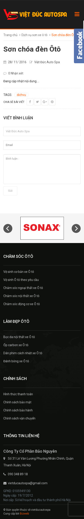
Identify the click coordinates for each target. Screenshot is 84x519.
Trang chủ (10, 35)
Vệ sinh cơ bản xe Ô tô (18, 272)
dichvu (21, 95)
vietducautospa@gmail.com (27, 483)
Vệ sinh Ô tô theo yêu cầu (21, 280)
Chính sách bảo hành (18, 410)
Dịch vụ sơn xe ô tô (34, 35)
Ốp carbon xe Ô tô (15, 345)
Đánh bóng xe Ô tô (16, 361)
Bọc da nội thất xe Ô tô (19, 337)
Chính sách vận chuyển (19, 418)
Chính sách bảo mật (17, 402)
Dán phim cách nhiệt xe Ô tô (22, 353)
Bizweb (24, 513)
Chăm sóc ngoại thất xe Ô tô (23, 288)
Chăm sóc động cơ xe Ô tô (21, 304)
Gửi (10, 190)
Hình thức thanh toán (18, 394)
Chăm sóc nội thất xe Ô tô (21, 296)
